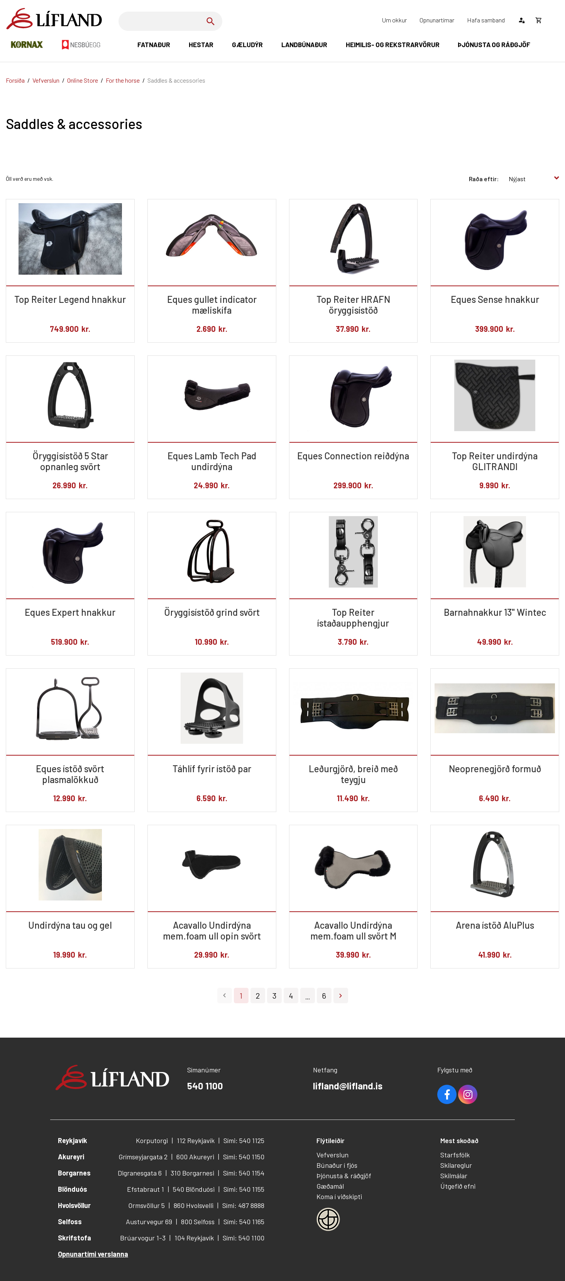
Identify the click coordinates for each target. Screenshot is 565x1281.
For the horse (123, 80)
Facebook (447, 1094)
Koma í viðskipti (339, 1196)
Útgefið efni (457, 1186)
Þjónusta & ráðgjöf (343, 1175)
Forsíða (15, 80)
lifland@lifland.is (347, 1085)
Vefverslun (45, 80)
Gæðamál (330, 1186)
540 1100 (205, 1085)
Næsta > (340, 995)
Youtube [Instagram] (467, 1094)
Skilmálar (453, 1175)
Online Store (82, 80)
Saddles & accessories (176, 80)
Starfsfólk (455, 1154)
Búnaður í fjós (336, 1165)
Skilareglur (456, 1165)
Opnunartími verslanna (93, 1254)
